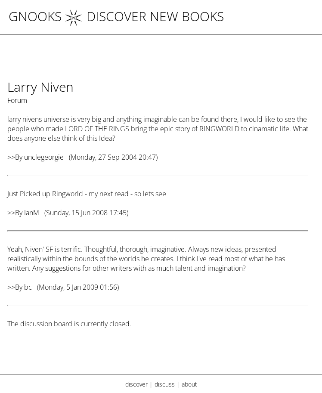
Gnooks (35, 16)
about (189, 384)
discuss (165, 384)
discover (136, 384)
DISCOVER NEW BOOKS (144, 16)
